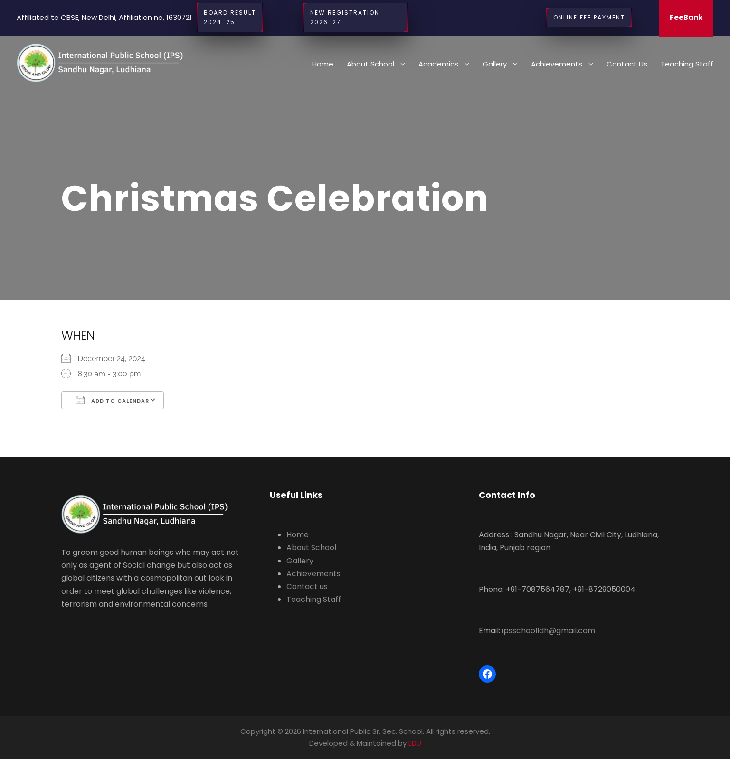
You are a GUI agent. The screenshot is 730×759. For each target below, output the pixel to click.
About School (370, 64)
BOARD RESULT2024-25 (230, 17)
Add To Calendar (112, 400)
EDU (414, 743)
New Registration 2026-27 (355, 17)
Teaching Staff (687, 64)
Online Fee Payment (589, 17)
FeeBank (686, 17)
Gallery (495, 64)
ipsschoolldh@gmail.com (548, 630)
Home (322, 64)
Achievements (556, 64)
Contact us (627, 64)
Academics (438, 64)
